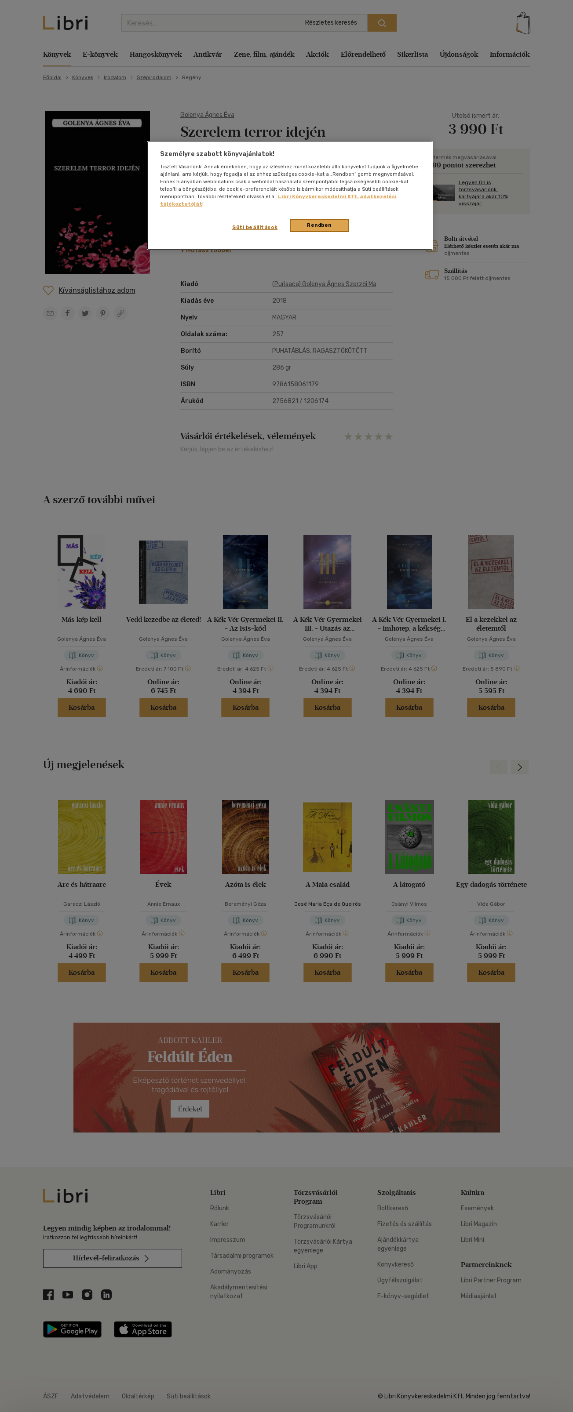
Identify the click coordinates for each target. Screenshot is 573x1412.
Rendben (319, 225)
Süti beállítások (254, 227)
